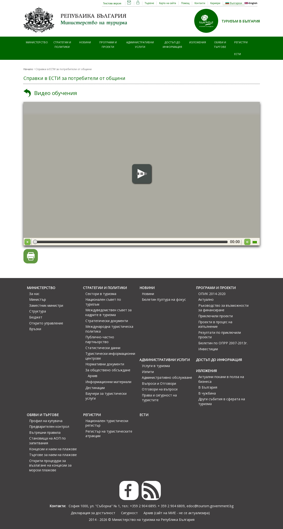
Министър (37, 299)
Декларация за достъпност (93, 513)
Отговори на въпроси (160, 389)
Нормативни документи (104, 364)
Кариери (215, 3)
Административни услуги (140, 44)
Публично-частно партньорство (99, 339)
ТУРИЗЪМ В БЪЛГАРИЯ (241, 21)
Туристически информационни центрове (110, 356)
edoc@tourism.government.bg (210, 506)
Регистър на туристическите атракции (108, 433)
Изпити (148, 371)
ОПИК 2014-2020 (212, 293)
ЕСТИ (237, 54)
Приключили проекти (215, 316)
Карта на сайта (167, 3)
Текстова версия (112, 3)
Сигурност (129, 513)
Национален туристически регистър (106, 423)
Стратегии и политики (62, 44)
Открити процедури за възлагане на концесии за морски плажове (50, 465)
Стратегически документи (106, 320)
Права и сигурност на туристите (159, 397)
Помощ (185, 3)
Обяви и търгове (220, 44)
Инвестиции (208, 349)
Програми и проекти (108, 44)
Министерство (37, 42)
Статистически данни (102, 347)
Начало (28, 69)
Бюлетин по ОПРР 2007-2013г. (223, 343)
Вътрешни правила (45, 432)
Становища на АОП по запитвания (47, 440)
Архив (92, 375)
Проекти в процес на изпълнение (215, 324)
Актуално (206, 299)
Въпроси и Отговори (159, 383)
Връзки (35, 329)
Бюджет (35, 317)
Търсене (149, 3)
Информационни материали (108, 381)
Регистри (241, 42)
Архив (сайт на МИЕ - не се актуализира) (177, 513)
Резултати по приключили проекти (219, 335)
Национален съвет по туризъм (103, 301)
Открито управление (46, 323)
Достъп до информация (172, 44)
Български (233, 3)
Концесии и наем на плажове (53, 449)
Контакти (199, 3)
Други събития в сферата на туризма (221, 401)
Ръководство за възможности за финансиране (223, 307)
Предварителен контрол (49, 426)
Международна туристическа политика (109, 329)
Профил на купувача (45, 420)
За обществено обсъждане (107, 370)
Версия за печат (30, 256)
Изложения (197, 42)
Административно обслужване (167, 377)
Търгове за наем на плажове (53, 454)
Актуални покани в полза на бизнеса (221, 379)
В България (207, 387)
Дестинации (95, 387)
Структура (37, 311)
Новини (85, 42)
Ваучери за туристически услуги (106, 396)
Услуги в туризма (156, 365)
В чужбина (207, 393)
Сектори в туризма (100, 293)
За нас (34, 293)
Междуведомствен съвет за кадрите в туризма (108, 312)
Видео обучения (55, 93)
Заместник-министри (46, 305)
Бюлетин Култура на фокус (164, 299)
